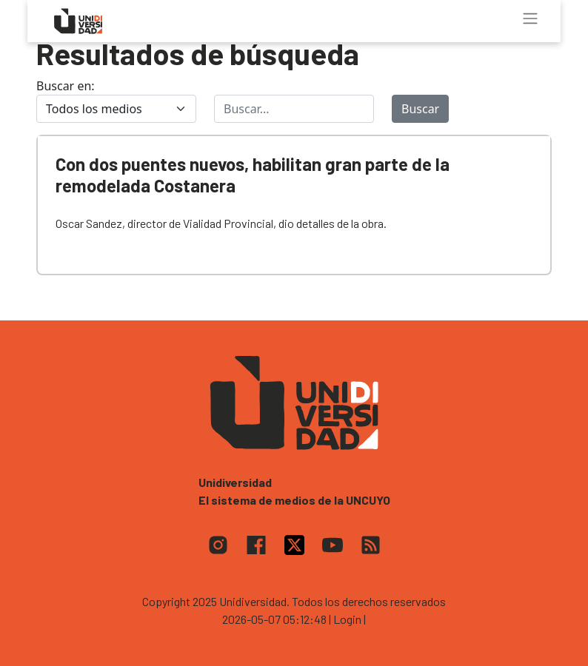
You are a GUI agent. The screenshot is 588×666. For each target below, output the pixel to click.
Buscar (420, 109)
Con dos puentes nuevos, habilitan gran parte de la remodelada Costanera (253, 174)
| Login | (347, 619)
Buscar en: (65, 86)
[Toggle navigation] (530, 18)
